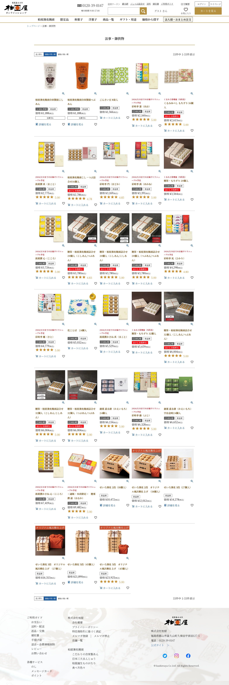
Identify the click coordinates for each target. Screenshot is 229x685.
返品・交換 (37, 631)
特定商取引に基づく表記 (86, 631)
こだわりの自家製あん (85, 654)
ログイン (201, 4)
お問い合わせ (39, 653)
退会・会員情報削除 (43, 644)
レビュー (36, 649)
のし (34, 666)
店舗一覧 (77, 640)
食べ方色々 (78, 667)
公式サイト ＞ (160, 645)
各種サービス (35, 662)
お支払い (36, 622)
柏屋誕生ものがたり (84, 663)
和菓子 (78, 19)
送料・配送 (37, 626)
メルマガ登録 (80, 636)
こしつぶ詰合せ (137, 3)
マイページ (215, 4)
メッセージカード (41, 671)
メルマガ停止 (102, 636)
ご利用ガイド (167, 3)
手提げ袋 (36, 640)
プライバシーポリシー (85, 627)
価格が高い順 (63, 54)
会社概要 (77, 622)
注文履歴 (185, 4)
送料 (149, 3)
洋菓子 (93, 19)
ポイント (36, 675)
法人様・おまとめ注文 (178, 19)
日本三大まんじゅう (84, 658)
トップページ (33, 25)
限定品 (64, 19)
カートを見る (208, 11)
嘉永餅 (125, 3)
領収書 (156, 3)
